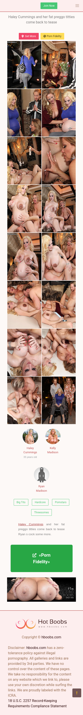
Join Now (48, 5)
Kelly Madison (53, 441)
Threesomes (41, 512)
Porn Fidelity (52, 36)
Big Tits (21, 502)
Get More (29, 36)
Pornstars (60, 502)
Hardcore (40, 502)
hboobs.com (51, 637)
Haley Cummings (30, 444)
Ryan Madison (41, 479)
